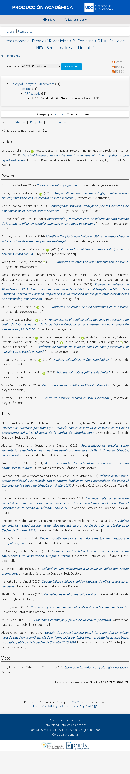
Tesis (50, 122)
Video (62, 122)
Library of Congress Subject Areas (32, 84)
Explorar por (75, 19)
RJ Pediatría (32, 93)
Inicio (49, 19)
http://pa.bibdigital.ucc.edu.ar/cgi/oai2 (65, 706)
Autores (59, 114)
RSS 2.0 (120, 71)
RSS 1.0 (120, 67)
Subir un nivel (13, 56)
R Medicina (24, 89)
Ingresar (9, 31)
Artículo (19, 122)
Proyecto (36, 122)
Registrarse (25, 31)
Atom (118, 62)
